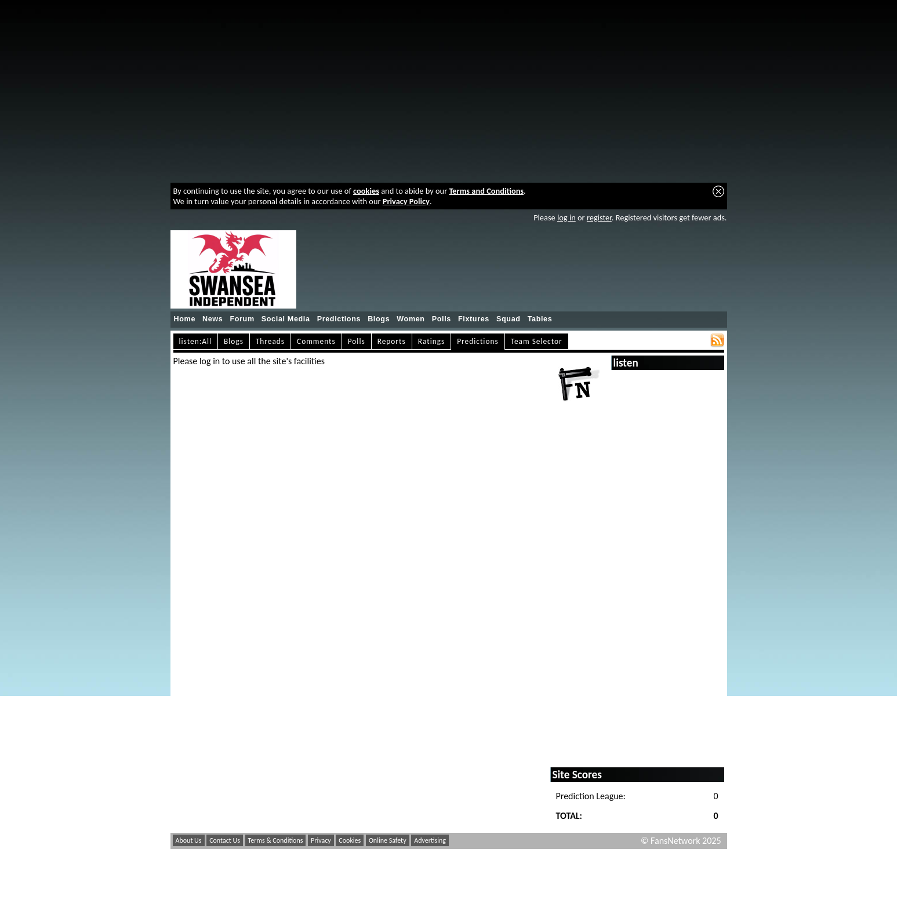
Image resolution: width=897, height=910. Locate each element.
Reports (391, 341)
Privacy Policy (406, 201)
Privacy (321, 840)
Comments (316, 341)
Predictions (339, 319)
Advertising (430, 840)
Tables (540, 319)
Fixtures (473, 319)
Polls (441, 319)
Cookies (350, 840)
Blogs (379, 319)
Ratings (431, 341)
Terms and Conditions (486, 191)
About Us (189, 840)
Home (185, 319)
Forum (242, 319)
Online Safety (387, 840)
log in (566, 217)
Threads (270, 341)
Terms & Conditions (275, 840)
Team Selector (536, 341)
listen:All (195, 341)
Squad (508, 319)
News (212, 319)
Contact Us (224, 840)
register (599, 217)
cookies (366, 191)
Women (410, 319)
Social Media (286, 319)
